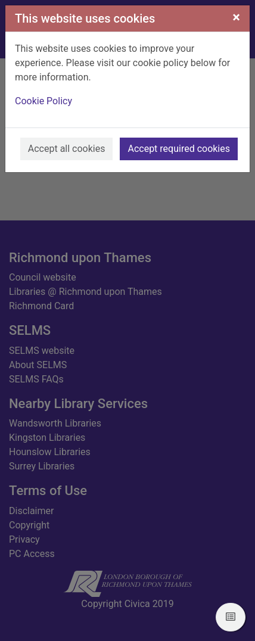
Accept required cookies (179, 148)
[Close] (236, 17)
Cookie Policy (43, 101)
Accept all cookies (66, 148)
